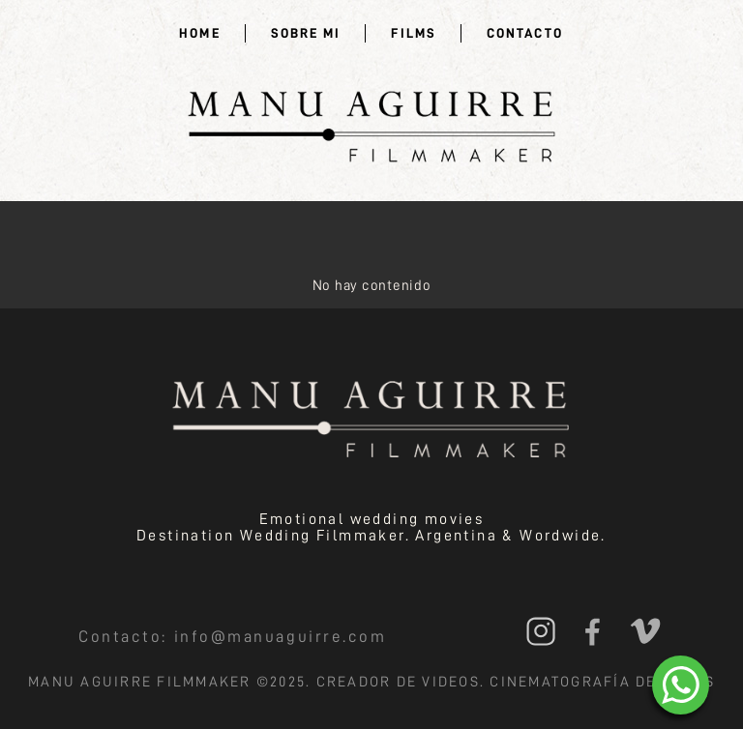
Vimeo (645, 631)
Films (413, 33)
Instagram (540, 631)
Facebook (593, 631)
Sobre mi (306, 33)
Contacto (525, 33)
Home (199, 33)
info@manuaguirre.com (280, 636)
